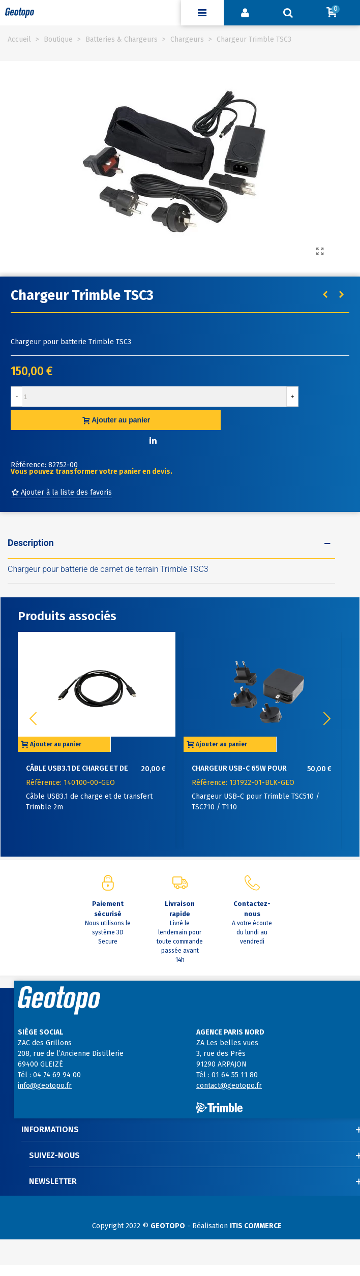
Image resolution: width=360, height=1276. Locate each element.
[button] (327, 719)
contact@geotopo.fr (229, 1085)
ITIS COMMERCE (256, 1226)
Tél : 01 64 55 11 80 (227, 1075)
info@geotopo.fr (45, 1085)
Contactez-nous (252, 909)
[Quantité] (154, 396)
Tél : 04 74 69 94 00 (49, 1075)
